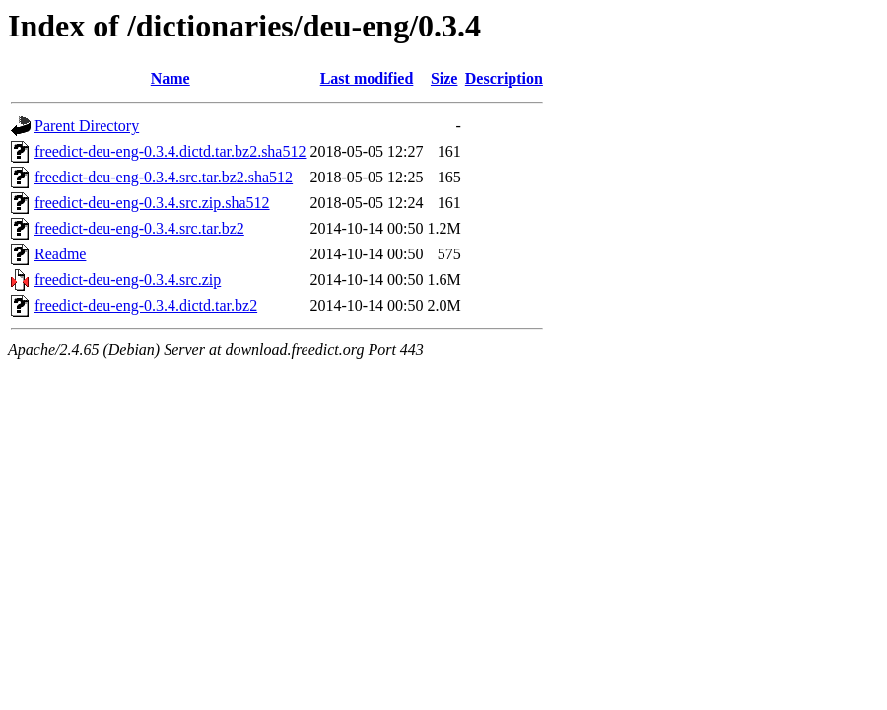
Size (444, 78)
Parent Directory (86, 125)
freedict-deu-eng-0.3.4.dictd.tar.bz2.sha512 (170, 151)
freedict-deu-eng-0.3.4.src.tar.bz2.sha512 (163, 177)
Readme (60, 254)
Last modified (367, 78)
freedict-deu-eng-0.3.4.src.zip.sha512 (152, 202)
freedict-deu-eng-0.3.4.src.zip (127, 279)
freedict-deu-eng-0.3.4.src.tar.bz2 (139, 228)
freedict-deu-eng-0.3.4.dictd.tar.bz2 (145, 305)
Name (170, 78)
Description (504, 78)
